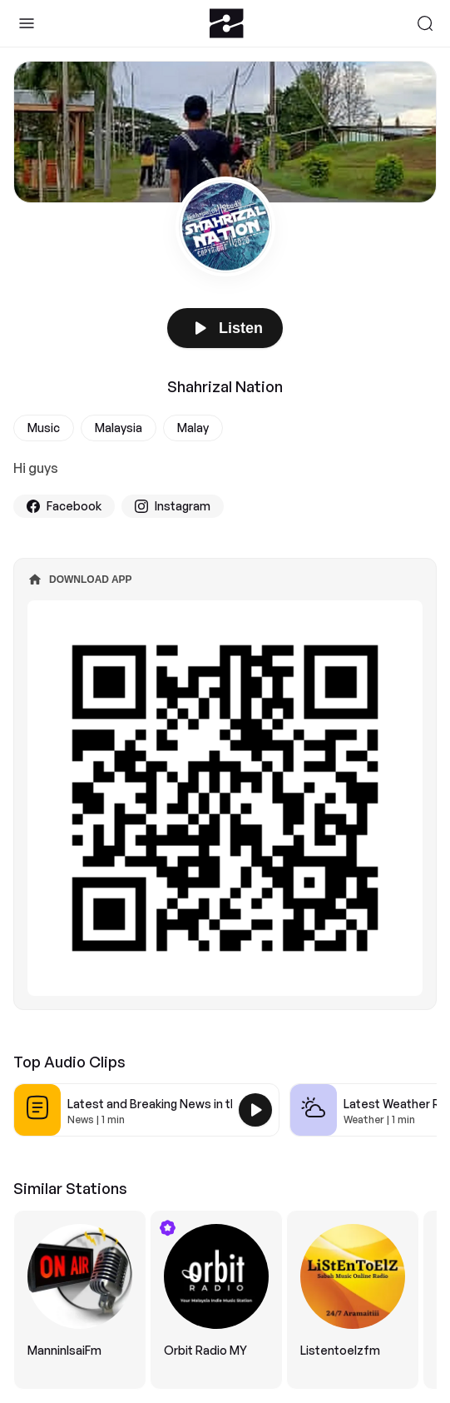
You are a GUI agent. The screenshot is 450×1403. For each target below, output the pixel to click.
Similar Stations (70, 1188)
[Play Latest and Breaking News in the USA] (255, 1110)
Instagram (172, 506)
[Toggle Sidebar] (27, 23)
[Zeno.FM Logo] (227, 23)
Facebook (64, 506)
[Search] (425, 23)
